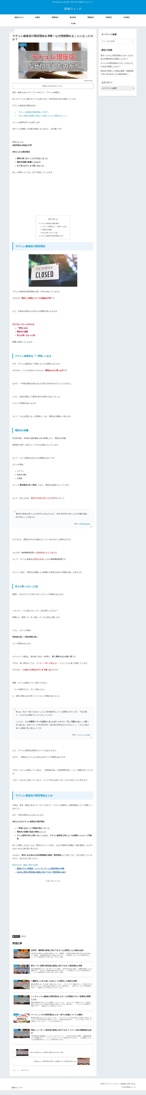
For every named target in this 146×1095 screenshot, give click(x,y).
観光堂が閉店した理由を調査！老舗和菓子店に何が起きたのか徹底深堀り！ (117, 72)
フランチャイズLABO (83, 736)
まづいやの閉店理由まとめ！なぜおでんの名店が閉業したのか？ (117, 64)
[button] (132, 41)
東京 (24, 937)
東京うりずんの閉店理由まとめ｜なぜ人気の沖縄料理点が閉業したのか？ (117, 57)
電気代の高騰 (46, 230)
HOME (98, 1089)
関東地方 (16, 937)
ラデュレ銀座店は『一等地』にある (55, 227)
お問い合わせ (130, 1089)
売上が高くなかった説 (50, 233)
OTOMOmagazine (84, 525)
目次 (50, 219)
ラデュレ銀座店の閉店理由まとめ (52, 237)
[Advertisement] (52, 198)
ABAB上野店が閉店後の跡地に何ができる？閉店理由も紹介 (41, 873)
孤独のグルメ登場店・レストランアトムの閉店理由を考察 (40, 870)
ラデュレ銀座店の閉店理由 (49, 223)
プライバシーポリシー (109, 1089)
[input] (118, 41)
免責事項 (121, 1089)
